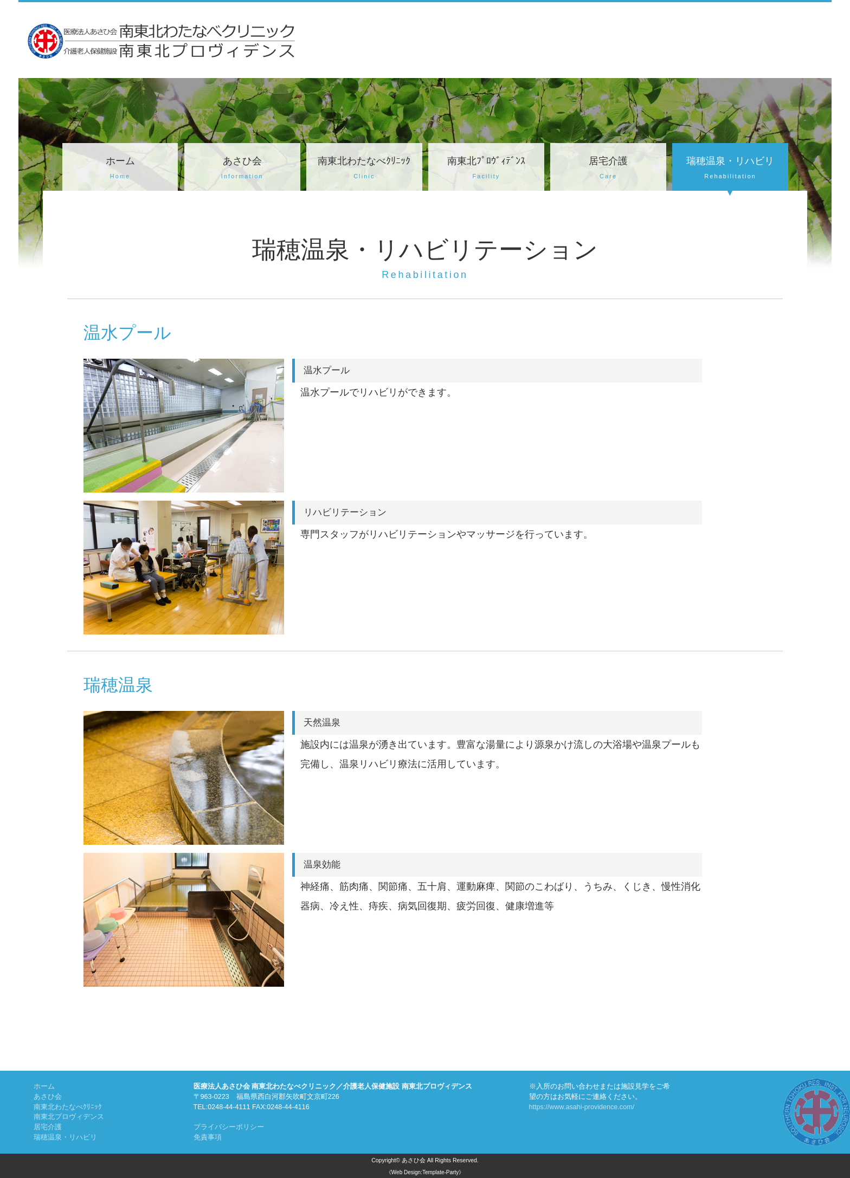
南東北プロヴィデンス (69, 1117)
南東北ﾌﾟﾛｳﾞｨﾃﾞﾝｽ (486, 169)
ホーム (120, 169)
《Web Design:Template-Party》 (425, 1172)
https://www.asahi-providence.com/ (582, 1107)
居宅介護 (608, 169)
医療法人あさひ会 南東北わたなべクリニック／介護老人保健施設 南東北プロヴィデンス (333, 1086)
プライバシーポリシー (229, 1127)
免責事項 (208, 1137)
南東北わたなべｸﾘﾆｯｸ (364, 169)
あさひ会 (242, 169)
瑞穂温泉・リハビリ (730, 169)
